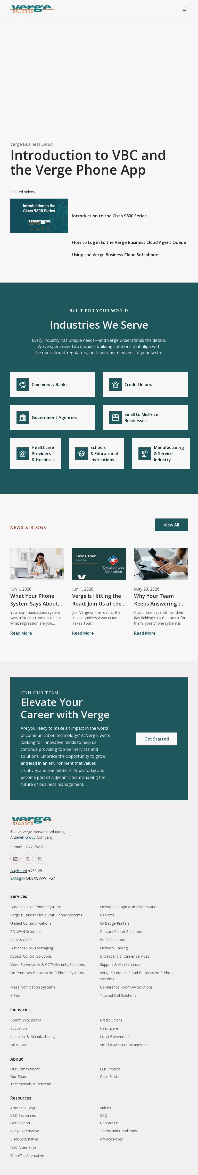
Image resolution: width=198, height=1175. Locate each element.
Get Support (20, 1122)
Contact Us (109, 1122)
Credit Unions (111, 1020)
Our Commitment (25, 1069)
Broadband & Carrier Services (124, 956)
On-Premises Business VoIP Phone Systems (47, 972)
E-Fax (15, 995)
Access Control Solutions (31, 956)
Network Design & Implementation (129, 906)
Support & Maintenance (120, 964)
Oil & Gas (18, 1044)
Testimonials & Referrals (31, 1084)
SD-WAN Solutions (26, 931)
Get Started (156, 739)
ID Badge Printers (115, 923)
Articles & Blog (22, 1107)
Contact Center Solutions (121, 931)
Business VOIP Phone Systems (36, 906)
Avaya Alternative (24, 1130)
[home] (32, 9)
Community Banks (25, 1020)
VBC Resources (23, 1115)
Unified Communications (30, 923)
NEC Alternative (23, 1147)
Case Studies (110, 1076)
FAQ (103, 1115)
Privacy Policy (111, 1139)
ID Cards (107, 915)
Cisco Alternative (24, 1139)
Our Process (110, 1069)
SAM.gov (17, 878)
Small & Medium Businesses (123, 1044)
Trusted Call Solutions (118, 995)
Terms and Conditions (118, 1130)
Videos (105, 1107)
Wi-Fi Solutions (112, 939)
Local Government (115, 1036)
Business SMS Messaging (31, 948)
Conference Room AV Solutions (126, 987)
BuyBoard (18, 870)
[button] (184, 9)
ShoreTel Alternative (27, 1155)
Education (18, 1028)
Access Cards (21, 939)
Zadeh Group (25, 837)
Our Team (18, 1076)
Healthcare (109, 1028)
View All (171, 525)
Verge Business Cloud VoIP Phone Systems (46, 915)
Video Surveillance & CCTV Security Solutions (47, 964)
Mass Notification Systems (32, 987)
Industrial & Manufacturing (32, 1036)
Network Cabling (114, 948)
